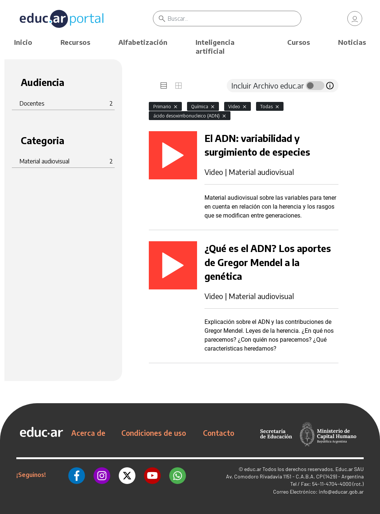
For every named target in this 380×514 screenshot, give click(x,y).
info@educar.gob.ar (341, 491)
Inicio (23, 42)
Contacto (218, 432)
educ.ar (252, 469)
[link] (354, 18)
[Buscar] (234, 18)
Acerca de (88, 432)
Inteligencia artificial (215, 46)
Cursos (298, 42)
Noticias (352, 42)
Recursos (75, 42)
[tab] (163, 85)
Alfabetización (142, 42)
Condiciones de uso (153, 432)
